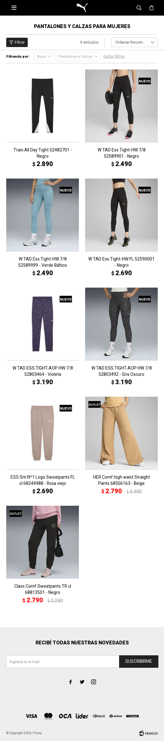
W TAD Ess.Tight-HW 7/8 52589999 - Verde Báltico (42, 262)
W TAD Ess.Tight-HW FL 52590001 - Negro (121, 262)
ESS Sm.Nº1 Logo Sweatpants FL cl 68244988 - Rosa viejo (43, 480)
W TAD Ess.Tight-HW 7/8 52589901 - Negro (122, 153)
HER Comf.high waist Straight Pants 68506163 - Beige (121, 480)
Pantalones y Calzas (75, 56)
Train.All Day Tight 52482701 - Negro (42, 153)
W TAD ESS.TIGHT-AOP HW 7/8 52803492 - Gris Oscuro (121, 371)
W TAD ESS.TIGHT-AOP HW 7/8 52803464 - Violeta (42, 371)
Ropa (41, 56)
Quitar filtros (114, 56)
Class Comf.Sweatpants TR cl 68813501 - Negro (42, 589)
